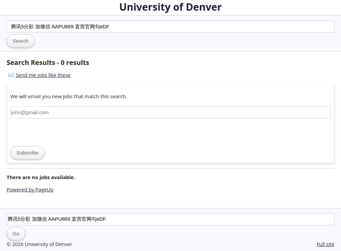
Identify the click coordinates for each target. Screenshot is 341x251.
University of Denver (170, 7)
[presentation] (61, 131)
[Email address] (170, 113)
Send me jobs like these (43, 75)
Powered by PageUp (30, 189)
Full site (325, 244)
